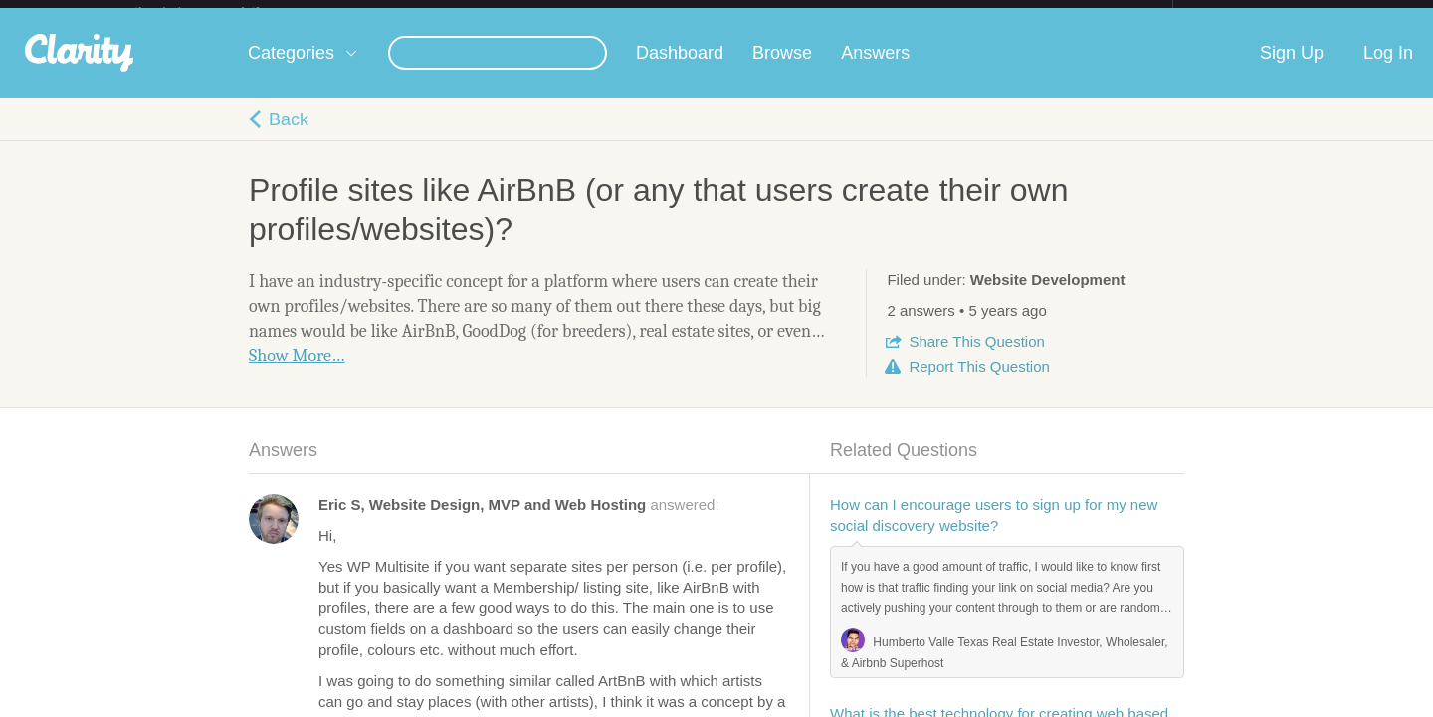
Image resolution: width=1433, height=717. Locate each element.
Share (976, 357)
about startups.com (1243, 13)
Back (288, 135)
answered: (518, 520)
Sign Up (1292, 69)
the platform (218, 11)
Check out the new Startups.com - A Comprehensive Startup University (955, 13)
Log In (1388, 69)
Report (979, 382)
